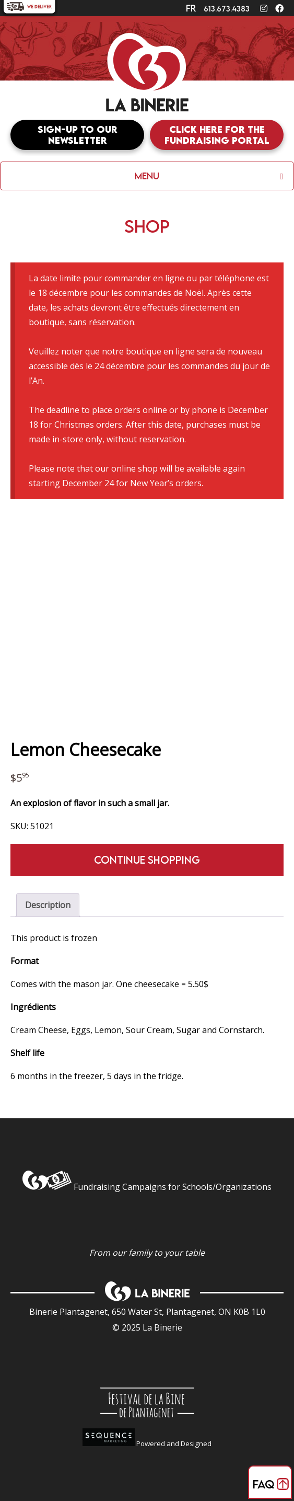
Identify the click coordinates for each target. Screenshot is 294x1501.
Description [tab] (47, 905)
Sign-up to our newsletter (77, 135)
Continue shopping (147, 860)
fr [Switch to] (191, 8)
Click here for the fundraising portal (216, 135)
